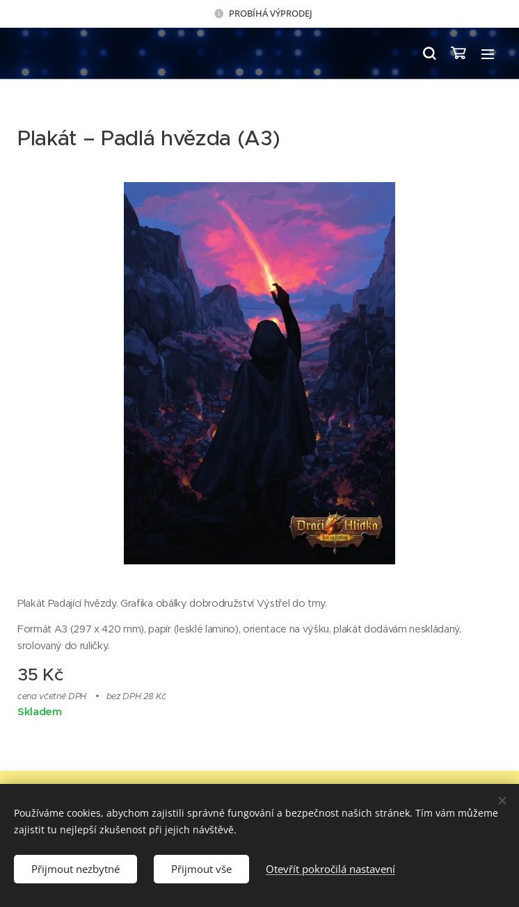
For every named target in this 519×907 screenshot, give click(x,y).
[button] (428, 53)
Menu (487, 54)
